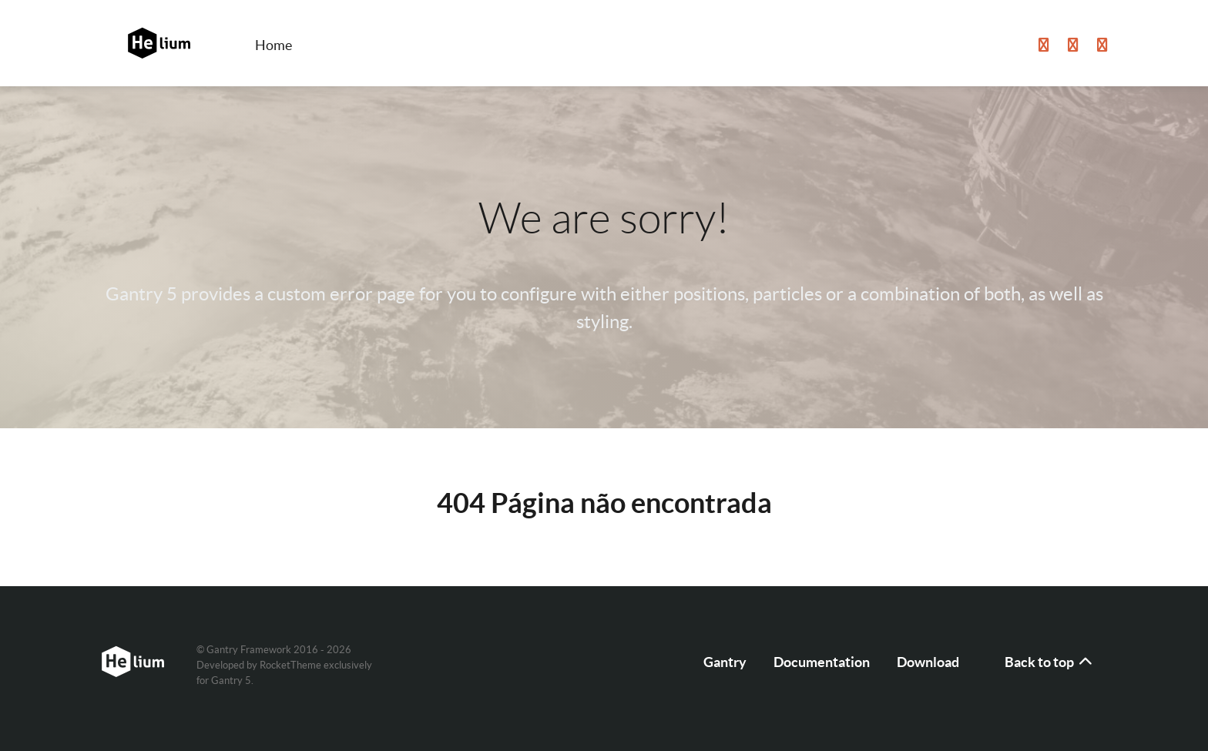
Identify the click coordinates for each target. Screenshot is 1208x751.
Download (928, 662)
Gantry (725, 662)
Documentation (821, 662)
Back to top (1049, 662)
